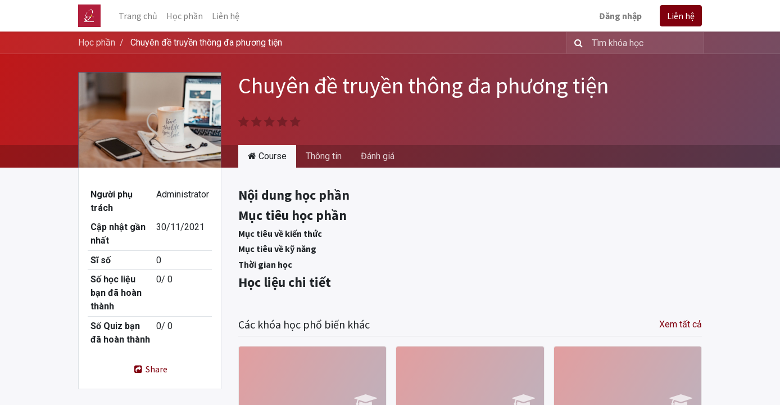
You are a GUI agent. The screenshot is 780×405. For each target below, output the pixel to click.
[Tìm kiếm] (576, 42)
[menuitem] (138, 15)
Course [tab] (267, 156)
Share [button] (149, 369)
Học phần (96, 42)
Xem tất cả (680, 324)
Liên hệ (681, 15)
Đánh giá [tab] (377, 156)
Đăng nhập (620, 15)
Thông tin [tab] (324, 156)
